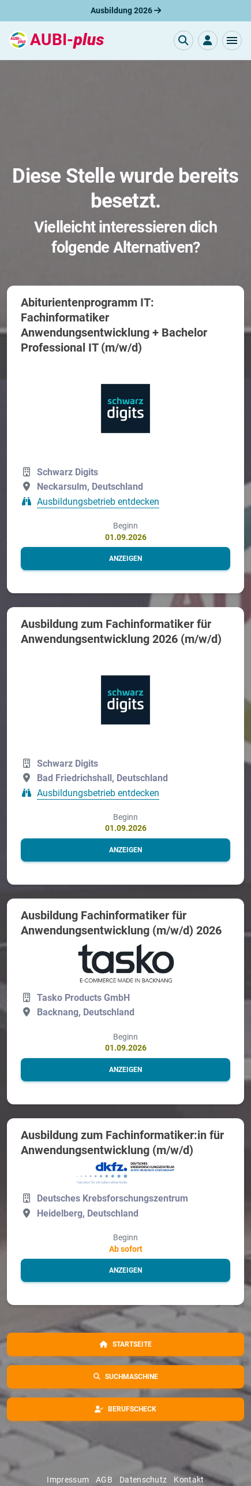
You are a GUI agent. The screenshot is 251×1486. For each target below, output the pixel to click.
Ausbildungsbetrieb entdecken (98, 501)
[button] (232, 40)
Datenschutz (143, 1479)
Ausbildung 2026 (126, 10)
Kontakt (189, 1479)
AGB (104, 1479)
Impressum (68, 1479)
